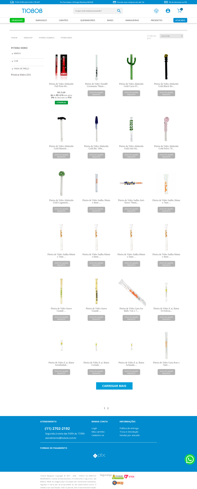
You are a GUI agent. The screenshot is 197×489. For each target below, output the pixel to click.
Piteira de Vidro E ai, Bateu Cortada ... (96, 359)
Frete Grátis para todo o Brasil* (25, 2)
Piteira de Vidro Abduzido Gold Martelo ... (61, 147)
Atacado (180, 20)
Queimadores (87, 20)
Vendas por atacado (130, 431)
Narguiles (41, 20)
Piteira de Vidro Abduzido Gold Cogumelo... (61, 201)
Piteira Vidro (66, 38)
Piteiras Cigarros (46, 38)
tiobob (14, 38)
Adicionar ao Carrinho (61, 102)
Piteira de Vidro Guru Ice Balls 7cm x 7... (131, 305)
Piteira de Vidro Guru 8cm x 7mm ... (166, 359)
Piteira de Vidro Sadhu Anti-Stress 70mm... (131, 201)
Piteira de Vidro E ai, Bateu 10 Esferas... (166, 305)
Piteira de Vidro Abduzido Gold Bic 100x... (96, 147)
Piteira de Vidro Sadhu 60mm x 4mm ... (166, 255)
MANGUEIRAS (132, 20)
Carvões (63, 20)
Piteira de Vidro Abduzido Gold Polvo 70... (166, 147)
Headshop (17, 20)
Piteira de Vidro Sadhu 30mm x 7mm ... (166, 201)
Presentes (156, 20)
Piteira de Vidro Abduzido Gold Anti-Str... (131, 147)
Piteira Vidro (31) (21, 74)
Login (94, 424)
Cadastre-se (98, 431)
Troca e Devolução (129, 427)
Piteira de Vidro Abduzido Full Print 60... (61, 85)
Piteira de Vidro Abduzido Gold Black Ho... (166, 85)
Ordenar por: (151, 37)
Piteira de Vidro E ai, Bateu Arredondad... (61, 359)
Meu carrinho (98, 427)
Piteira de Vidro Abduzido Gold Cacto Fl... (131, 85)
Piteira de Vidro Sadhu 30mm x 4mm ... (96, 201)
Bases (110, 20)
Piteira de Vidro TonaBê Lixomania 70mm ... (96, 85)
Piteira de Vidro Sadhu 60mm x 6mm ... (96, 255)
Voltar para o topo (4, 484)
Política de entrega (129, 424)
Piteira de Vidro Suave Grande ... (61, 309)
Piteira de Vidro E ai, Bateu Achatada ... (131, 359)
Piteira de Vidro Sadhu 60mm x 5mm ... (131, 255)
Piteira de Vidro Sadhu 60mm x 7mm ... (61, 255)
